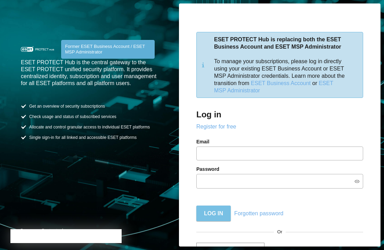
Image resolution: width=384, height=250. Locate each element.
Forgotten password (258, 213)
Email (202, 141)
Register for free (216, 127)
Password (207, 169)
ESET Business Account (281, 83)
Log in (213, 213)
